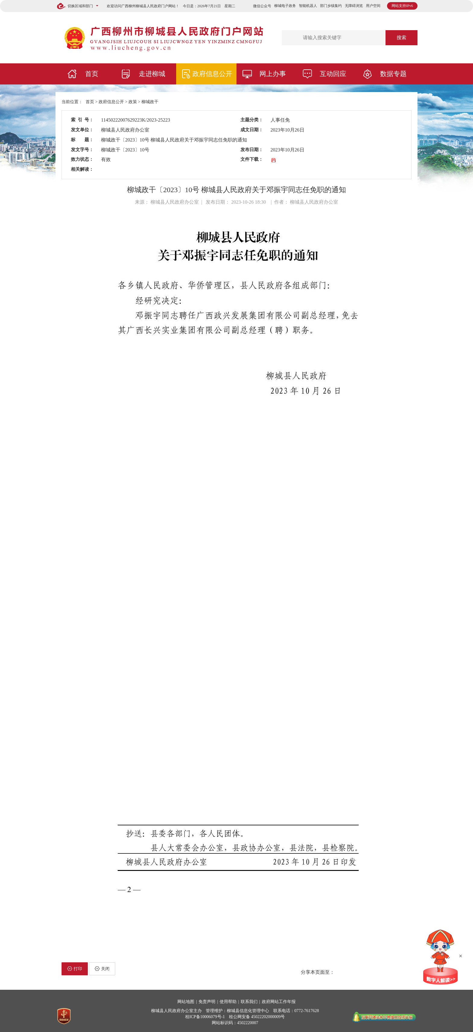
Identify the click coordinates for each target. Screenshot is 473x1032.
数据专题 (393, 74)
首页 (91, 74)
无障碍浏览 (354, 6)
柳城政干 (149, 102)
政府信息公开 (212, 74)
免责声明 (206, 1001)
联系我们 (249, 1001)
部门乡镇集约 (331, 6)
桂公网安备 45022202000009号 (257, 1017)
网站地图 (185, 1001)
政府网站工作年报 (279, 1001)
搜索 (401, 37)
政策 (133, 102)
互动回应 (333, 74)
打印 (74, 968)
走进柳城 (152, 74)
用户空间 (373, 6)
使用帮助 (228, 1001)
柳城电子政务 (285, 6)
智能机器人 (308, 6)
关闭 (102, 968)
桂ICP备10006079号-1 (205, 1017)
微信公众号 (262, 6)
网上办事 (272, 74)
